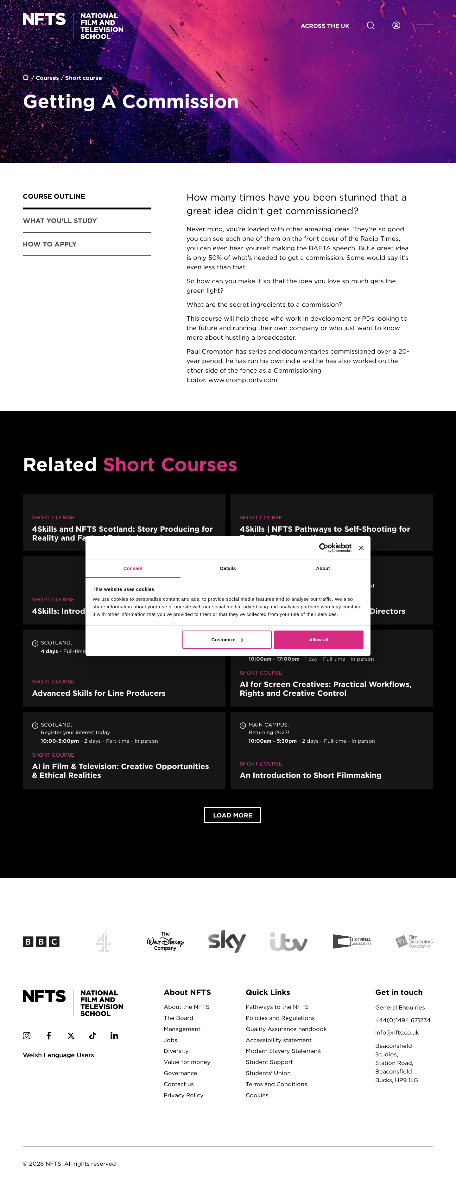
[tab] (87, 197)
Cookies (257, 1095)
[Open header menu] (424, 26)
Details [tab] (228, 568)
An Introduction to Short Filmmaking (332, 750)
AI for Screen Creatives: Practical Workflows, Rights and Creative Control (332, 668)
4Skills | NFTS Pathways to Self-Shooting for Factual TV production (332, 522)
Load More (232, 815)
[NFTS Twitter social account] (71, 1037)
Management (182, 1029)
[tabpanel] (300, 289)
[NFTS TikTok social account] (92, 1037)
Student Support (269, 1062)
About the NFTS (187, 1007)
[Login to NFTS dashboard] (396, 25)
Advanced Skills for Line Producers (124, 668)
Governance (180, 1073)
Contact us (179, 1084)
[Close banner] (361, 548)
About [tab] (323, 568)
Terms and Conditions (276, 1084)
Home (26, 78)
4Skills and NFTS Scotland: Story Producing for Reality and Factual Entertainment (124, 522)
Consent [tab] (133, 568)
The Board (178, 1018)
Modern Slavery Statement (283, 1051)
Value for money (187, 1062)
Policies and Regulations (280, 1018)
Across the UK (325, 25)
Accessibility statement (279, 1040)
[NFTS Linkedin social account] (114, 1037)
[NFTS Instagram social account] (26, 1037)
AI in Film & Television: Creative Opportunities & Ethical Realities (124, 750)
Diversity (176, 1051)
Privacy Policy (184, 1095)
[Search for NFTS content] (371, 26)
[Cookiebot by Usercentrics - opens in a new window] (324, 548)
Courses (47, 77)
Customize (227, 639)
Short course (83, 77)
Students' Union (268, 1073)
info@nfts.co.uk (397, 1032)
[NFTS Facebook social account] (49, 1037)
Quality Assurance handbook (286, 1029)
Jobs (170, 1040)
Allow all (318, 639)
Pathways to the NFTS (277, 1007)
